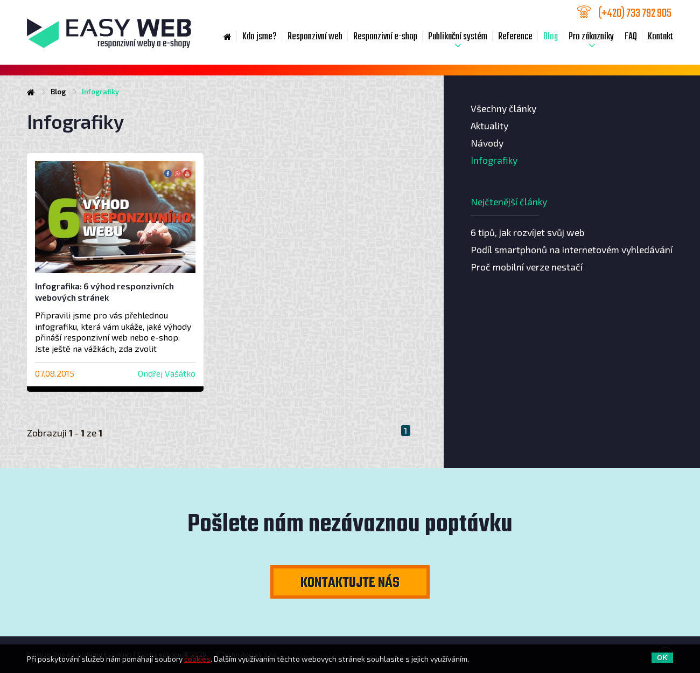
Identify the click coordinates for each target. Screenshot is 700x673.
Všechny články (503, 108)
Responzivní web (315, 37)
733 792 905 (635, 12)
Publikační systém (457, 37)
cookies (197, 658)
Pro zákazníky (591, 37)
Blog (550, 37)
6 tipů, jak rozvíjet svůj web (528, 232)
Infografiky (494, 160)
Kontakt (660, 37)
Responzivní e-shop (385, 37)
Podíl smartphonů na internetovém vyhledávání (572, 249)
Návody (487, 143)
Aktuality (489, 125)
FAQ (631, 37)
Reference (515, 37)
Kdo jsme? (259, 37)
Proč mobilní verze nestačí (527, 267)
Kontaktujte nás (350, 583)
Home (227, 37)
